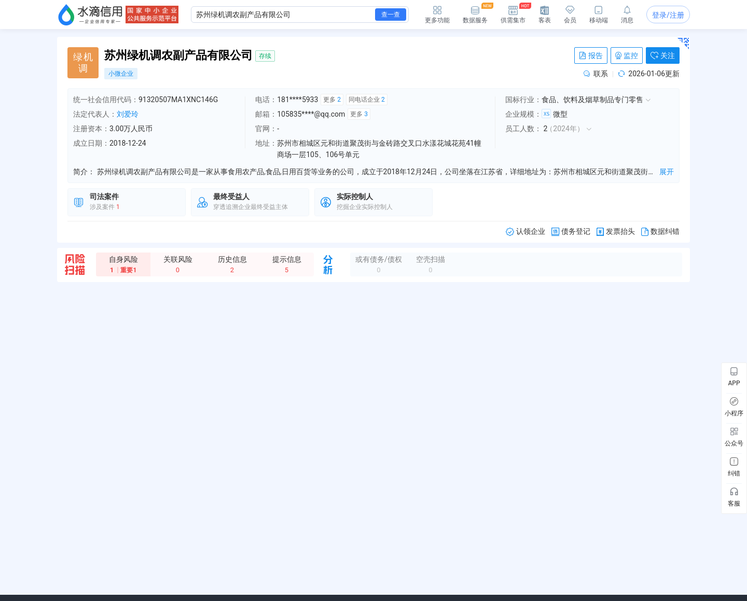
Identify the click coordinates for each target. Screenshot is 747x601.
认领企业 (525, 231)
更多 (332, 99)
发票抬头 (616, 231)
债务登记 (570, 231)
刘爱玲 (128, 114)
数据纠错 (660, 231)
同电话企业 (367, 99)
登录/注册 (668, 15)
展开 (666, 171)
